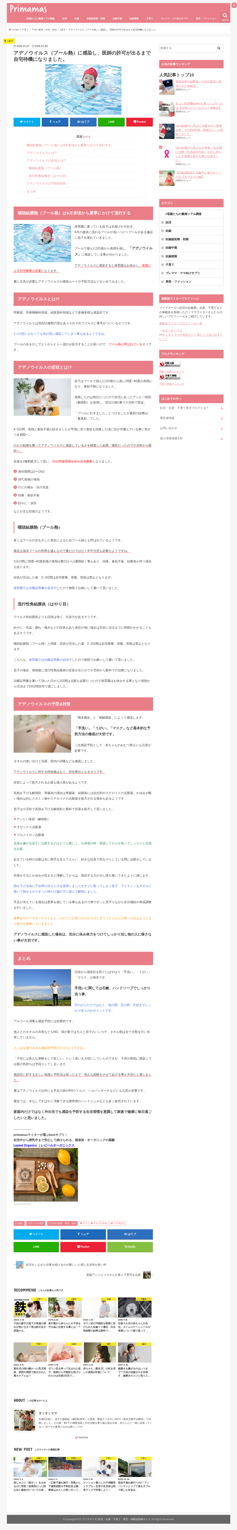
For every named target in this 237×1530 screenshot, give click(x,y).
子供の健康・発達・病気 (63, 1223)
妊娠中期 (117, 18)
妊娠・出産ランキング (171, 371)
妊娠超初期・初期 (96, 18)
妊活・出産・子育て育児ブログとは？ (184, 407)
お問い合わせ (168, 428)
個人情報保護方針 (171, 438)
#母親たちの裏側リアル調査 (40, 18)
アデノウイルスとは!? (42, 152)
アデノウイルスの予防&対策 (46, 183)
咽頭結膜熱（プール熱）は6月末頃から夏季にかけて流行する (69, 145)
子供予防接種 (100, 1223)
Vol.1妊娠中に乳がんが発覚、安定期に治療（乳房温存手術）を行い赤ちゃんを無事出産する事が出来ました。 (198, 154)
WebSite (83, 1437)
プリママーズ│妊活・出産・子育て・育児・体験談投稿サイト (116, 1519)
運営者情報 (167, 418)
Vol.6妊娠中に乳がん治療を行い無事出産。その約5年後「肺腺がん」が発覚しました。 (199, 130)
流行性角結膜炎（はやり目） (49, 175)
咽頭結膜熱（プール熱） (45, 168)
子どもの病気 (37, 1223)
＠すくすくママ (172, 330)
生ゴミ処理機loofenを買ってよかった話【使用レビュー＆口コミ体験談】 (199, 105)
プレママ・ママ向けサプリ (174, 18)
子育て (149, 18)
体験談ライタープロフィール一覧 (180, 323)
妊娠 (77, 18)
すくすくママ (48, 1413)
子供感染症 (119, 1223)
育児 (85, 1223)
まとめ (31, 191)
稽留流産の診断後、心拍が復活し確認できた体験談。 (198, 83)
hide (86, 136)
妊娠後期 (134, 18)
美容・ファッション (206, 18)
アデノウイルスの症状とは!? (46, 160)
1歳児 (20, 1223)
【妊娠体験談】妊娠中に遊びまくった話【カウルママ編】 (198, 174)
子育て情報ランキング (171, 383)
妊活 (64, 18)
